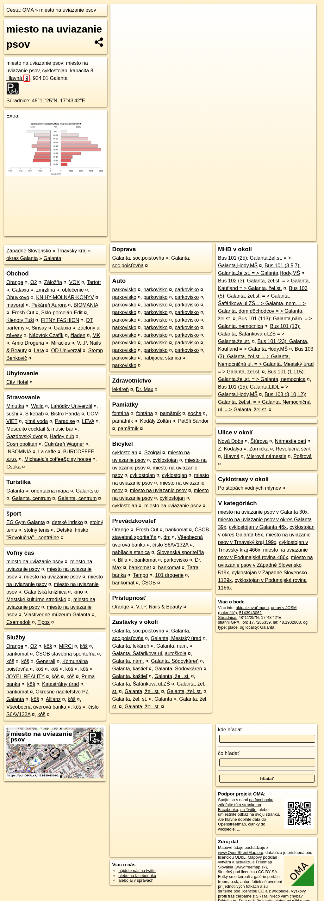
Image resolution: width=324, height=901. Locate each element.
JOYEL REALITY (25, 676)
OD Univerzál (66, 350)
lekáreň (120, 389)
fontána (120, 413)
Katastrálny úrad (60, 684)
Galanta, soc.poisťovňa (138, 258)
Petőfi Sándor (193, 421)
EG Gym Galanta (25, 522)
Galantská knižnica (45, 592)
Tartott (94, 282)
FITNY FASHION (60, 320)
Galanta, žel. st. (172, 676)
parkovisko (124, 289)
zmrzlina (45, 290)
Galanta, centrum (31, 498)
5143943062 (250, 612)
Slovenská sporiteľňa (180, 552)
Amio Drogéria (28, 343)
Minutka (15, 406)
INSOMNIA (18, 451)
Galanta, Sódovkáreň (174, 661)
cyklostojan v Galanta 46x (258, 527)
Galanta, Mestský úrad (176, 638)
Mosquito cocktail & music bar (39, 429)
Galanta (52, 258)
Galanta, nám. (172, 646)
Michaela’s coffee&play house (57, 459)
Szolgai (152, 452)
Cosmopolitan (21, 444)
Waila (37, 406)
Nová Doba (230, 441)
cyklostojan (124, 452)
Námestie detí (290, 441)
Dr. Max (144, 389)
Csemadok (18, 622)
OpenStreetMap (207, 226)
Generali (45, 661)
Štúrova (259, 441)
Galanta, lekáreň (130, 646)
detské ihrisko (67, 522)
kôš (48, 646)
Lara (39, 350)
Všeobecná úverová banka (36, 707)
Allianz (53, 699)
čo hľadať (229, 753)
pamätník (170, 413)
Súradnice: (18, 100)
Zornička (259, 448)
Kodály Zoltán (155, 421)
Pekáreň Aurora (48, 305)
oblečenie (73, 290)
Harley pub (62, 436)
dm (167, 537)
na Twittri (248, 809)
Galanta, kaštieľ (129, 668)
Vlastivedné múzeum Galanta (57, 614)
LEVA (88, 421)
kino (78, 592)
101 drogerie (169, 575)
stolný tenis (36, 530)
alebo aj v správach (135, 880)
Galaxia (20, 290)
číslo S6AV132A (171, 544)
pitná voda (36, 421)
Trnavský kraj (72, 250)
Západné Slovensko (28, 250)
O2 (33, 282)
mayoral (15, 305)
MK (96, 335)
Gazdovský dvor (24, 436)
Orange (14, 282)
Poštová (302, 456)
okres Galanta (22, 258)
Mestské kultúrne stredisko (36, 599)
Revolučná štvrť (293, 448)
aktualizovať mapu (252, 607)
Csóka (13, 466)
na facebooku (261, 799)
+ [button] (121, 15)
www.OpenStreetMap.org (240, 852)
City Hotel (17, 382)
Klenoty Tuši (20, 320)
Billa (122, 560)
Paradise (65, 421)
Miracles (60, 343)
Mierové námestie (266, 456)
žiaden (78, 335)
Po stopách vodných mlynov (249, 488)
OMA (28, 10)
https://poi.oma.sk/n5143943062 (288, 226)
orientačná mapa (50, 490)
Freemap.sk (240, 226)
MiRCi (66, 646)
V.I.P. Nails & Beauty (159, 606)
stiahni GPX (229, 622)
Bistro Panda (65, 413)
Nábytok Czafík (46, 335)
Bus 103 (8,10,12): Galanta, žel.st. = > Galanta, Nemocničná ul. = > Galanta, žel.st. (264, 402)
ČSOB (148, 582)
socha (195, 413)
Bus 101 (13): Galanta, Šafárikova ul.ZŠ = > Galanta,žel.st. (259, 334)
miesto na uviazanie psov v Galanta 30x (263, 512)
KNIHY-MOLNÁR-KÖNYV (65, 297)
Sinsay (39, 327)
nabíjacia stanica (162, 357)
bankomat (17, 653)
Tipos (43, 622)
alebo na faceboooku (137, 875)
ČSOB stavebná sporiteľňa (66, 653)
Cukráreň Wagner (64, 444)
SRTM (261, 896)
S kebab (34, 413)
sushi (12, 413)
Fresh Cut (23, 312)
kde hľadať (230, 729)
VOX (74, 282)
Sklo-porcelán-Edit (62, 312)
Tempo (140, 575)
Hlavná (18, 78)
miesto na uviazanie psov (67, 10)
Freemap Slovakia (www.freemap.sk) (245, 864)
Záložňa (53, 282)
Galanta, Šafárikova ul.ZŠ (141, 683)
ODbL (240, 857)
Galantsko (87, 490)
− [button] (121, 24)
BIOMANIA (86, 305)
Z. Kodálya (230, 448)
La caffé (47, 451)
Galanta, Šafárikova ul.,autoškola (149, 653)
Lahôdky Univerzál (71, 406)
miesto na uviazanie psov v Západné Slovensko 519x (265, 565)
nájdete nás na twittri (136, 870)
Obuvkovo (17, 297)
